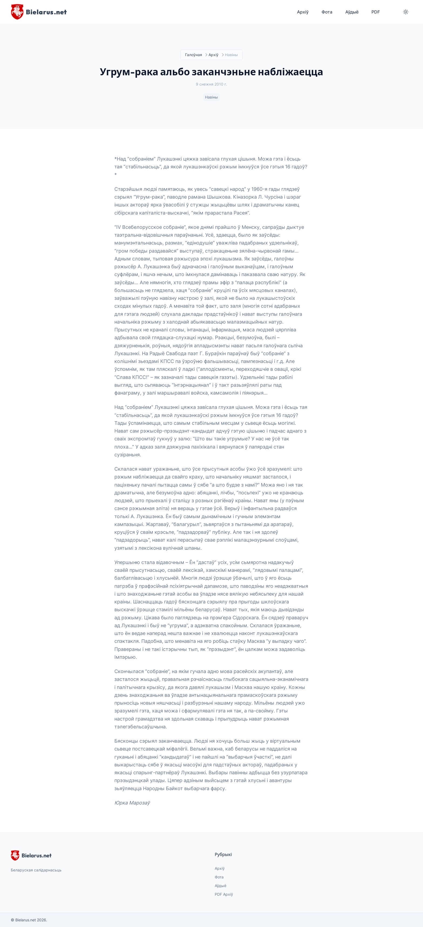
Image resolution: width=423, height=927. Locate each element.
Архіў (214, 55)
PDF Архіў (224, 894)
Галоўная (193, 55)
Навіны (211, 97)
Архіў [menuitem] (303, 12)
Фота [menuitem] (327, 12)
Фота (219, 877)
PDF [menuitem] (375, 12)
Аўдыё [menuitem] (352, 12)
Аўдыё (220, 885)
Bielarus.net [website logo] (31, 855)
